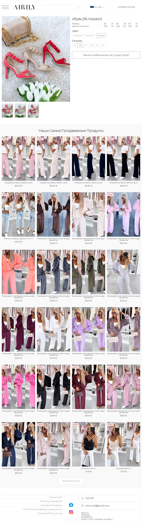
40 (103, 45)
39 (97, 45)
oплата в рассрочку (50, 513)
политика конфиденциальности (42, 509)
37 (86, 45)
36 (80, 45)
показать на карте (103, 519)
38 (91, 45)
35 (75, 45)
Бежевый (78, 35)
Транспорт (55, 497)
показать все (71, 481)
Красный (90, 35)
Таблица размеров (51, 501)
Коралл (101, 35)
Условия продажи (51, 505)
